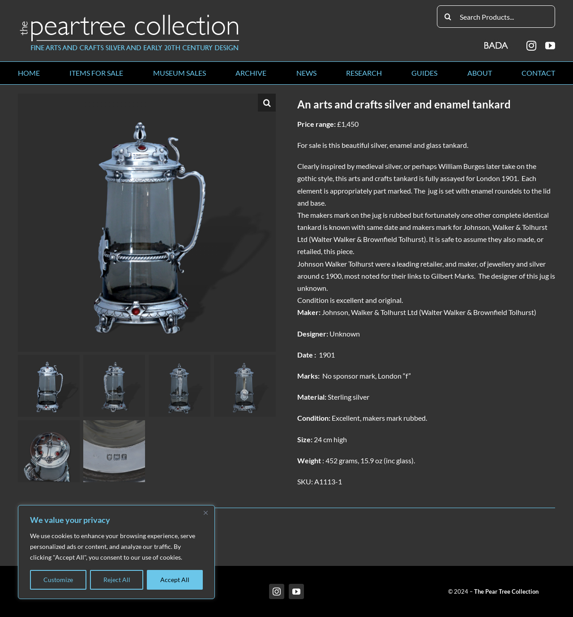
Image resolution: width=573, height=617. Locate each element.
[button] (267, 103)
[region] (116, 552)
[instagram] (531, 46)
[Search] (448, 16)
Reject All (116, 579)
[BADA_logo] (496, 42)
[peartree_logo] (130, 16)
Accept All (174, 579)
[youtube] (550, 46)
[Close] (205, 512)
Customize (58, 579)
